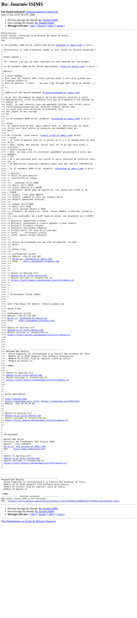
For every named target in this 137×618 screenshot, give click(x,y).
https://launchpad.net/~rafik (22, 475)
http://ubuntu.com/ (16, 472)
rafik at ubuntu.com (72, 73)
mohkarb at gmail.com (69, 47)
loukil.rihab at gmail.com (56, 156)
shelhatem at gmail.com (65, 136)
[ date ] (32, 25)
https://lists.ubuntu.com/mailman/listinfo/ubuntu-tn (42, 329)
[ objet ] (51, 25)
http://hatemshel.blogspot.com (41, 307)
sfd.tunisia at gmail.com (31, 529)
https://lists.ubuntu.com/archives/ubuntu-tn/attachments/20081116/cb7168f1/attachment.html (63, 594)
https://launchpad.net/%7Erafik (60, 475)
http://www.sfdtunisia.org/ (30, 532)
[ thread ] (41, 25)
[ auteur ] (60, 25)
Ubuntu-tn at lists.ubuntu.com (29, 324)
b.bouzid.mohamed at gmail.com (41, 11)
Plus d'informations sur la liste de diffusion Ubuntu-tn (28, 615)
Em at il (17, 304)
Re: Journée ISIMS (48, 20)
